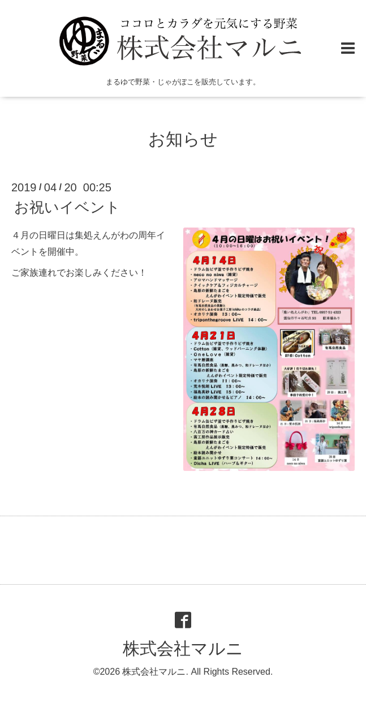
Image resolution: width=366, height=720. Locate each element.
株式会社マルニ (183, 648)
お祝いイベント (67, 207)
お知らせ (183, 139)
